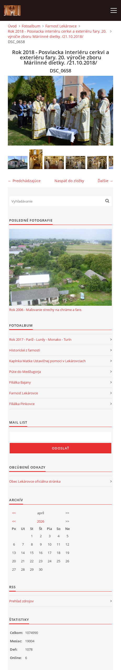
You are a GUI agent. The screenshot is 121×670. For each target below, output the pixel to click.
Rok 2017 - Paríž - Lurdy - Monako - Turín (40, 339)
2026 (40, 521)
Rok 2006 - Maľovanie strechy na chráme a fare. (45, 309)
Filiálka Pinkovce (22, 403)
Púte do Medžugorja (25, 371)
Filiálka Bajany (20, 382)
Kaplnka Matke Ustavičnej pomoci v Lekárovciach (47, 361)
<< (14, 513)
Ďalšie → (105, 180)
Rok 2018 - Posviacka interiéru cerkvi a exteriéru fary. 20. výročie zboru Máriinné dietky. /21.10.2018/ (57, 34)
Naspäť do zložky (69, 180)
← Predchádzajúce (24, 180)
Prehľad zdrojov (21, 601)
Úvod (12, 26)
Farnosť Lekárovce (61, 26)
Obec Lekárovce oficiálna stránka (34, 481)
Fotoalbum (31, 26)
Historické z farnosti (24, 350)
